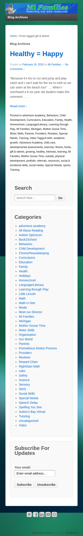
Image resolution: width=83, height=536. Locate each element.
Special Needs (53, 165)
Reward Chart (28, 362)
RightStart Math (29, 366)
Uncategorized (28, 420)
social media (36, 165)
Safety (23, 375)
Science (24, 380)
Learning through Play (34, 289)
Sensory (24, 384)
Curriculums (34, 119)
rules (22, 371)
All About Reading (31, 230)
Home (13, 36)
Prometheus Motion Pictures (38, 348)
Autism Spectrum (30, 235)
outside (49, 156)
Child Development (31, 248)
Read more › (18, 106)
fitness (59, 147)
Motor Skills (16, 133)
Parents (29, 133)
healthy (40, 151)
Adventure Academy (30, 142)
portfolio (31, 160)
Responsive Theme (42, 532)
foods (67, 147)
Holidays (25, 275)
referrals (42, 160)
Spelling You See (30, 407)
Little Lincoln (27, 294)
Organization (27, 334)
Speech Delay (28, 402)
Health (68, 119)
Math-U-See (27, 303)
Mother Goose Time (54, 129)
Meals (23, 307)
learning (62, 151)
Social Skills (27, 393)
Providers (40, 133)
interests (51, 151)
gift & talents (17, 151)
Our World (26, 339)
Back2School (28, 239)
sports (66, 165)
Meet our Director (30, 312)
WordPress (72, 532)
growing (30, 151)
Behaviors (52, 115)
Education (48, 119)
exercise (49, 147)
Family (59, 119)
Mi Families (54, 64)
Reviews (52, 133)
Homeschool (17, 124)
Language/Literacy (36, 124)
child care (49, 142)
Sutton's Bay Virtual (32, 411)
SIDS (22, 389)
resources (53, 160)
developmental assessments (26, 147)
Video (33, 138)
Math (22, 298)
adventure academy (33, 115)
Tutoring (23, 138)
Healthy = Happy (36, 54)
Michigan (36, 129)
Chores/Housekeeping (34, 253)
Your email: (23, 467)
